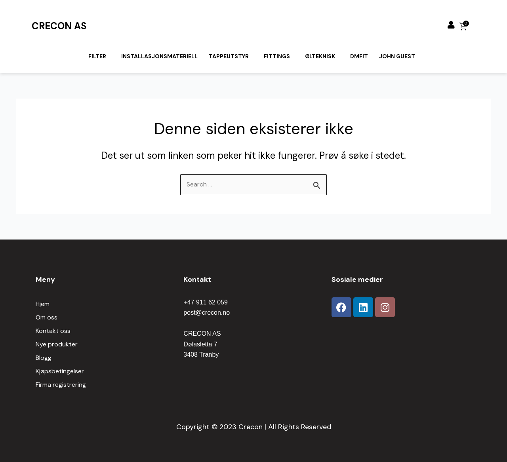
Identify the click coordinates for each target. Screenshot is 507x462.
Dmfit (359, 56)
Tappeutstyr (229, 56)
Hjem (43, 304)
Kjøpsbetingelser (60, 371)
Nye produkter (57, 344)
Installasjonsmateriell (159, 56)
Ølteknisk (320, 56)
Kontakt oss (53, 331)
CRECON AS (59, 26)
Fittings (277, 56)
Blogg (43, 358)
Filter (97, 56)
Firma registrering (61, 384)
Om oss (46, 317)
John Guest (397, 56)
